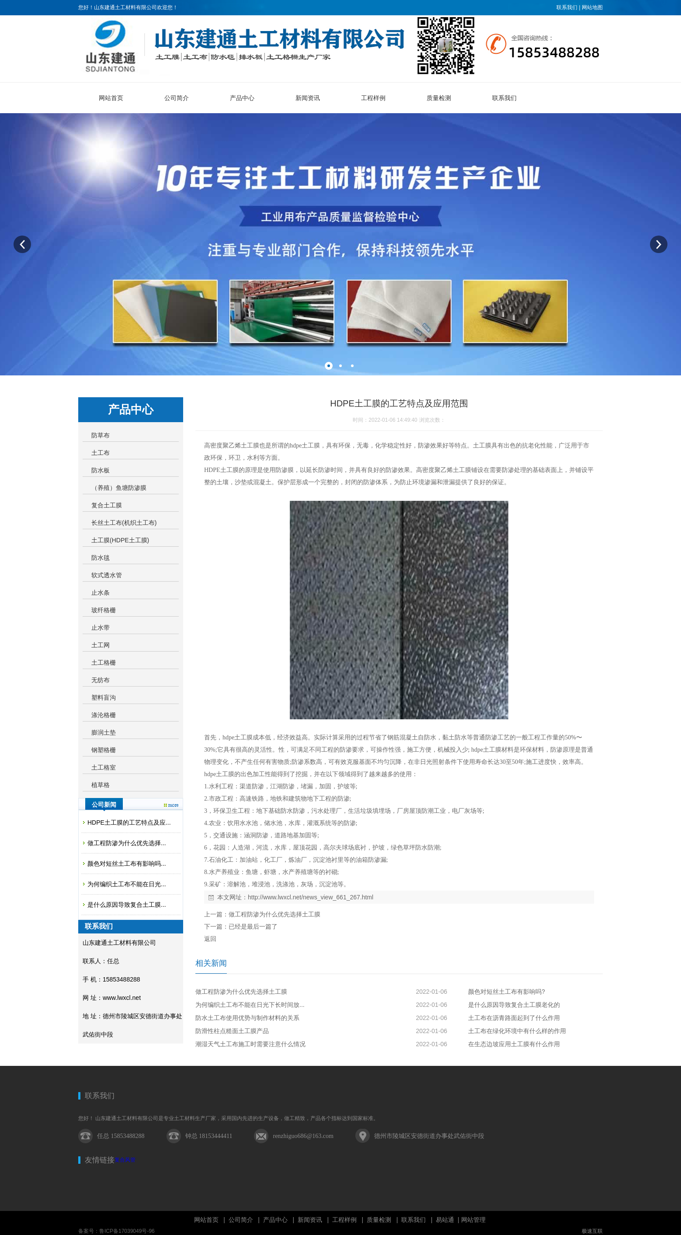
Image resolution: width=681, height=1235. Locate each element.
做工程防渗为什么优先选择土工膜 (274, 914)
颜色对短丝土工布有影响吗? (506, 991)
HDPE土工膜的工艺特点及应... (129, 822)
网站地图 (592, 7)
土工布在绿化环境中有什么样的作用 (517, 1030)
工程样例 (344, 1219)
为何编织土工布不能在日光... (126, 884)
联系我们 (566, 7)
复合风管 (125, 1160)
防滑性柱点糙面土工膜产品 (232, 1030)
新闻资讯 (310, 1219)
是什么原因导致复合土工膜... (126, 904)
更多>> (171, 805)
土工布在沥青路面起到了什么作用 (514, 1017)
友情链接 (100, 1160)
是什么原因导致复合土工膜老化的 (514, 1004)
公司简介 (241, 1219)
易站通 (448, 1219)
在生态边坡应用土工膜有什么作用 (514, 1044)
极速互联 (592, 1231)
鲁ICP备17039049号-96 (127, 1231)
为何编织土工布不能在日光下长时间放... (250, 1004)
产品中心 (275, 1219)
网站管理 (473, 1219)
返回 (210, 938)
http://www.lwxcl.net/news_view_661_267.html (310, 897)
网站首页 (206, 1219)
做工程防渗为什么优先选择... (126, 843)
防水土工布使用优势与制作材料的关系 (247, 1017)
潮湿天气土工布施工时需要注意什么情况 (250, 1044)
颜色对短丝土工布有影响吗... (126, 863)
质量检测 (379, 1219)
